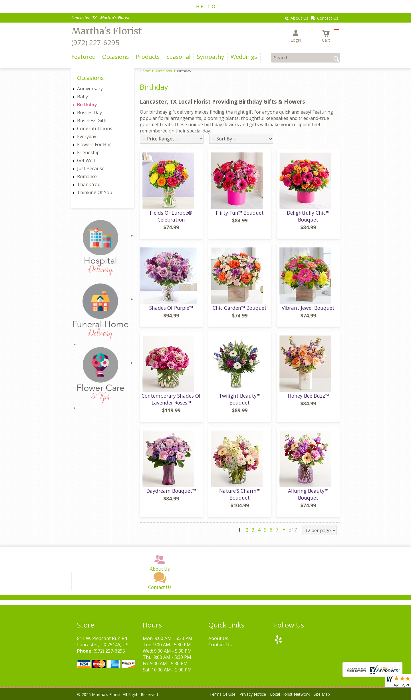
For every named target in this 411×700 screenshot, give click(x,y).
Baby (82, 96)
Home (145, 70)
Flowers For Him (94, 144)
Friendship (88, 152)
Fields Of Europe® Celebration (171, 216)
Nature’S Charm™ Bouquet (239, 494)
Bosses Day (89, 112)
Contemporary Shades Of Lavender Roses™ (171, 399)
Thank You (88, 184)
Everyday (86, 136)
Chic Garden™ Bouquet (240, 307)
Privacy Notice (252, 694)
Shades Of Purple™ (171, 307)
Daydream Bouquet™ (171, 490)
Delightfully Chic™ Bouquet (308, 216)
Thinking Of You (94, 192)
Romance (87, 176)
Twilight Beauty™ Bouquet (239, 399)
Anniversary (90, 88)
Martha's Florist (106, 31)
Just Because (90, 168)
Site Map (322, 694)
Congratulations (94, 128)
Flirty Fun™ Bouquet (240, 212)
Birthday (87, 104)
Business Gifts (92, 120)
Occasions (163, 70)
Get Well (86, 160)
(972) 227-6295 (95, 42)
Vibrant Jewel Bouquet (308, 307)
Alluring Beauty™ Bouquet (308, 494)
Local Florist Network (290, 694)
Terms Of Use (222, 694)
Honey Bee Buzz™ (308, 395)
